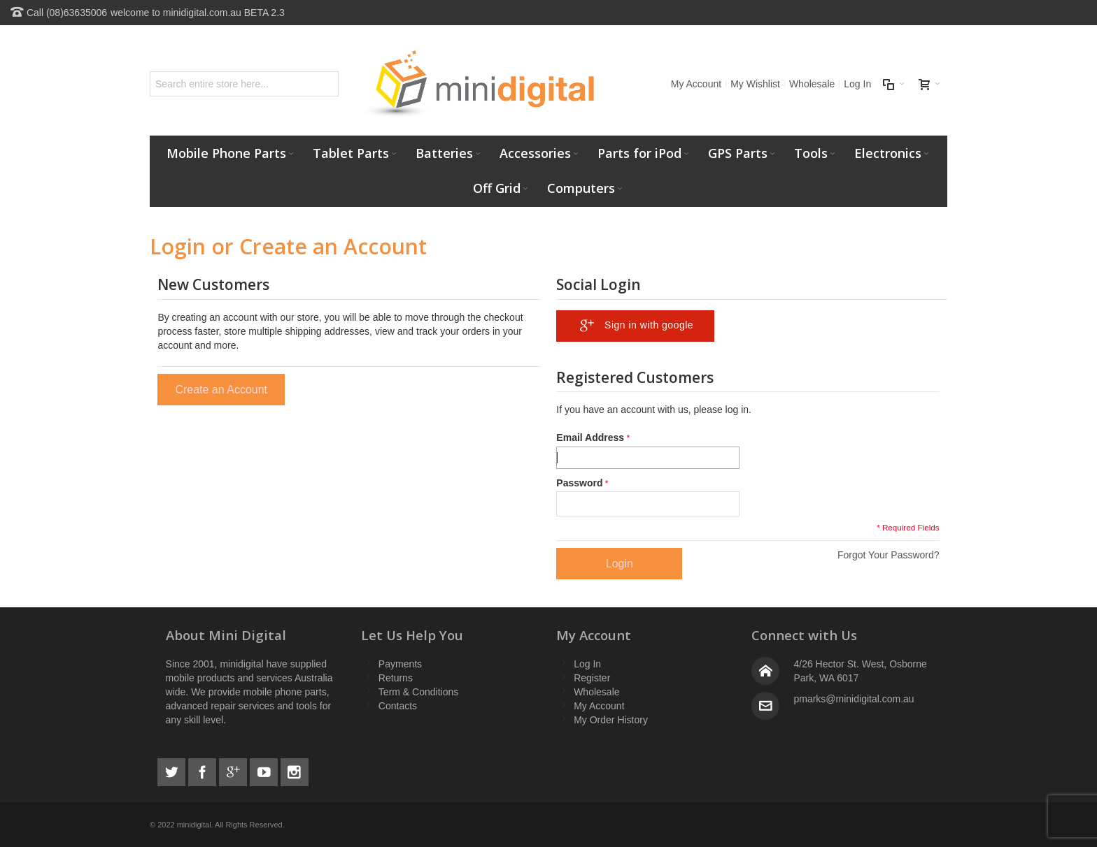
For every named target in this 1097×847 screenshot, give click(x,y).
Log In (857, 83)
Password (579, 482)
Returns (395, 677)
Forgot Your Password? (888, 554)
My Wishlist (755, 83)
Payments (400, 663)
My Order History (611, 719)
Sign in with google (633, 326)
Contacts (397, 705)
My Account (696, 83)
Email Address (590, 437)
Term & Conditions (418, 691)
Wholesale (812, 83)
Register (592, 677)
